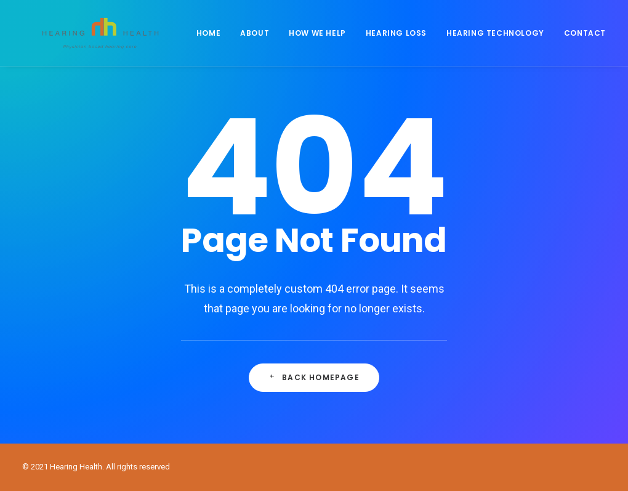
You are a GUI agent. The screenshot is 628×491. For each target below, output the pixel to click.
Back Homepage (314, 377)
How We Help (320, 41)
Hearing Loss (399, 41)
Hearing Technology (498, 41)
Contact (588, 41)
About (257, 41)
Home (211, 41)
